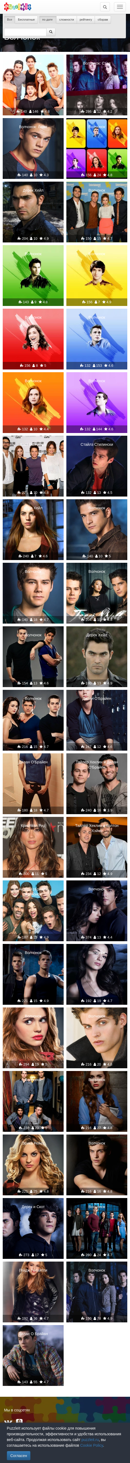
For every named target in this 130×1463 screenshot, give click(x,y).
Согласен (18, 1455)
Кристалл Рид (33, 825)
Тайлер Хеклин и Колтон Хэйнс (96, 828)
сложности (66, 19)
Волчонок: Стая (97, 63)
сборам (103, 19)
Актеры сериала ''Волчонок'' (33, 891)
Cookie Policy (91, 1445)
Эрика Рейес (33, 1143)
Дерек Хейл (33, 190)
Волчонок (33, 63)
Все (9, 19)
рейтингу (86, 19)
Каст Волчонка (33, 444)
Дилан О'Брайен (97, 698)
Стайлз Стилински (97, 444)
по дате (48, 19)
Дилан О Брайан (33, 1334)
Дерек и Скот (33, 1207)
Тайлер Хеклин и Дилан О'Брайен (97, 764)
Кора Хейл (33, 508)
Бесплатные (26, 19)
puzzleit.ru (90, 1439)
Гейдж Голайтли (33, 1270)
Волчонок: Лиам (33, 127)
